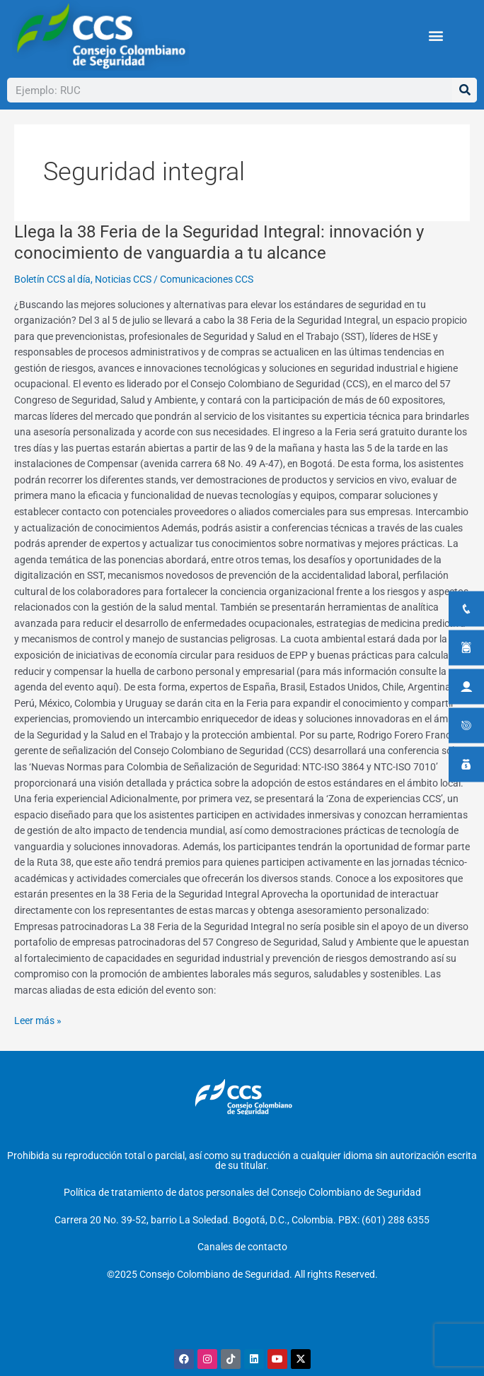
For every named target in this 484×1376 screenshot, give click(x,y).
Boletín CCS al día (52, 279)
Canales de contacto (242, 1246)
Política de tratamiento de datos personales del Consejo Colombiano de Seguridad (242, 1192)
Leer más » (38, 1019)
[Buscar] (464, 90)
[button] (435, 35)
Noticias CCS (123, 279)
